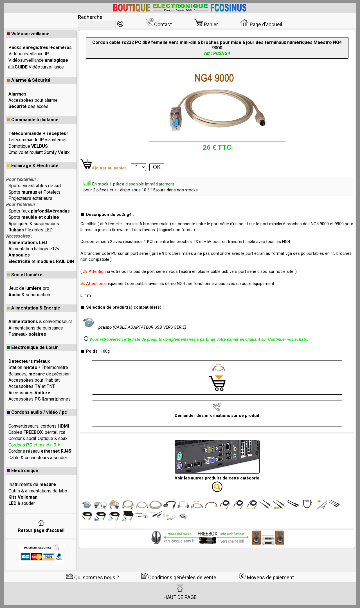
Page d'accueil (261, 24)
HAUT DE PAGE (180, 592)
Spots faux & (39, 211)
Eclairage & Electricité (32, 165)
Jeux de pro (28, 288)
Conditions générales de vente (178, 577)
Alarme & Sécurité (28, 80)
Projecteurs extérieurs (30, 198)
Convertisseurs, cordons (38, 426)
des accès (28, 106)
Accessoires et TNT (31, 386)
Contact (159, 24)
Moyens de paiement (266, 577)
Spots (33, 217)
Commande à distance (32, 119)
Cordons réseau (39, 451)
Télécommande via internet (37, 139)
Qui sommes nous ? (92, 577)
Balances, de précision (39, 374)
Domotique (28, 146)
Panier (206, 24)
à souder (21, 503)
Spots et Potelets (34, 192)
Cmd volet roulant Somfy (38, 152)
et (41, 261)
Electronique (22, 470)
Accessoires (29, 392)
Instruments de (32, 484)
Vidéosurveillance (28, 33)
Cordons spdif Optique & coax (38, 438)
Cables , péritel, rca (36, 432)
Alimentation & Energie (33, 308)
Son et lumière (24, 274)
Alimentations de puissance (35, 328)
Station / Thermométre (38, 367)
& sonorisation (29, 294)
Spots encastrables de (34, 185)
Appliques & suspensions (33, 223)
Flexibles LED (30, 230)
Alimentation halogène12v (33, 248)
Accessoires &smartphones (39, 399)
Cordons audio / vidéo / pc (37, 412)
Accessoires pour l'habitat (34, 380)
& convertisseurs (40, 321)
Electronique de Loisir (32, 347)
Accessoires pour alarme (33, 100)
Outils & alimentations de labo (37, 491)
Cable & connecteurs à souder (37, 457)
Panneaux (27, 334)
